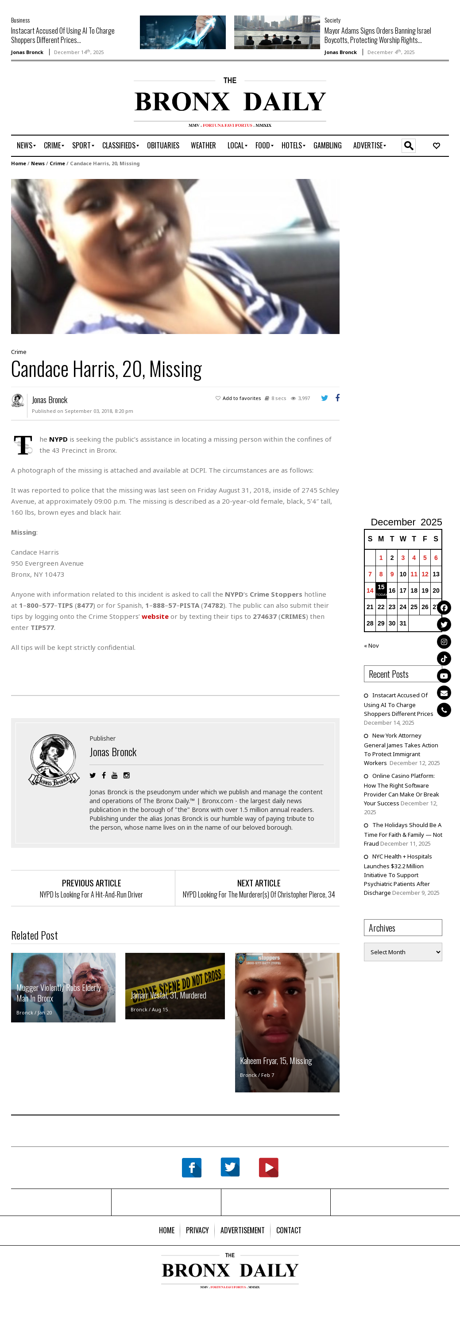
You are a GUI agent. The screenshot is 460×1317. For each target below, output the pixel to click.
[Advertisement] (63, 105)
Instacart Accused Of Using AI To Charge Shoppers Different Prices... (63, 35)
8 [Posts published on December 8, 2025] (381, 574)
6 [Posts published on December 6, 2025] (436, 557)
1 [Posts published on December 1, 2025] (381, 557)
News (38, 163)
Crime (57, 163)
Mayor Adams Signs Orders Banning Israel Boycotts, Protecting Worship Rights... (378, 35)
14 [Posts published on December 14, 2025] (370, 590)
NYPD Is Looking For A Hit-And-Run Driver (91, 894)
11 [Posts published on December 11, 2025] (413, 574)
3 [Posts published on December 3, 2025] (403, 557)
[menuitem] (24, 146)
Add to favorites (242, 398)
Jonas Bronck (27, 52)
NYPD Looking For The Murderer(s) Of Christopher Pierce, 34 (259, 894)
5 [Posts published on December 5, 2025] (425, 557)
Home (18, 163)
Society (332, 19)
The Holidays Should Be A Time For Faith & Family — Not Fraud (403, 834)
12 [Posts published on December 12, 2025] (425, 574)
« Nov (371, 645)
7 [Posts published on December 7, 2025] (370, 574)
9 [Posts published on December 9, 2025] (392, 574)
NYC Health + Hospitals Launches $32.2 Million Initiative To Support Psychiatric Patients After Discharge (398, 874)
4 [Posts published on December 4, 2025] (414, 557)
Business (20, 19)
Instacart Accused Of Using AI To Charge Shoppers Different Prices (398, 704)
